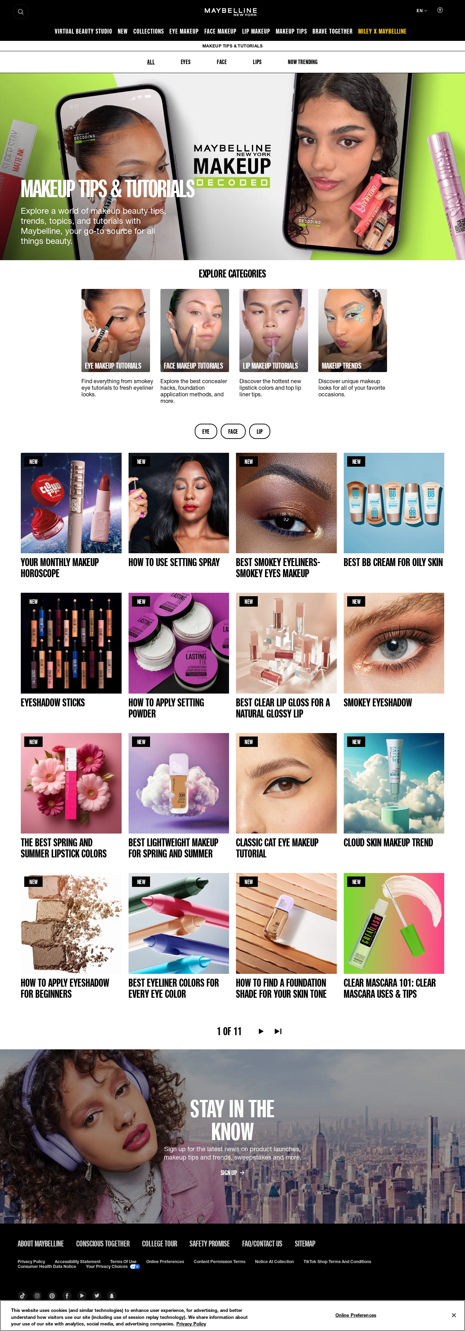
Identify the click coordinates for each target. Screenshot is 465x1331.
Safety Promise (210, 1243)
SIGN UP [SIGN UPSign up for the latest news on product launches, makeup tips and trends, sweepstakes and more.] (232, 1172)
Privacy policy (31, 1261)
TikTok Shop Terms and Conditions (337, 1261)
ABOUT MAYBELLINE (41, 1243)
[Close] (454, 1315)
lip (260, 431)
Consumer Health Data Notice (47, 1266)
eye (206, 431)
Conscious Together (103, 1243)
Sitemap (305, 1243)
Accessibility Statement (77, 1261)
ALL (151, 61)
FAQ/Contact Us (262, 1243)
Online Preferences (165, 1261)
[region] (232, 1315)
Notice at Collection (274, 1261)
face (233, 431)
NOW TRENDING (303, 61)
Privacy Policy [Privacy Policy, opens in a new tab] (191, 1323)
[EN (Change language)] (421, 11)
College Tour (159, 1243)
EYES (186, 61)
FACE (222, 61)
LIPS (257, 61)
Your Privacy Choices (113, 1266)
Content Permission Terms (219, 1261)
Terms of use (123, 1261)
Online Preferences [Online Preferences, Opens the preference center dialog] (355, 1314)
